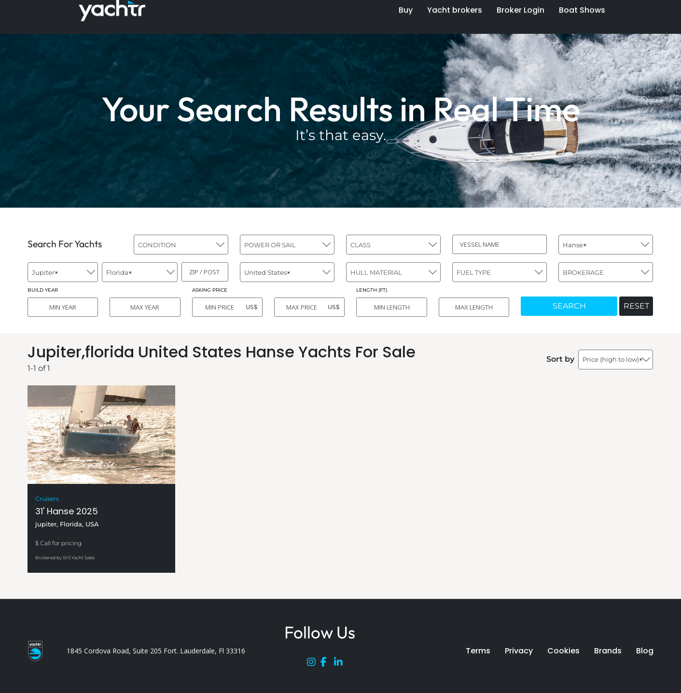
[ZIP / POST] (204, 272)
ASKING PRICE (209, 290)
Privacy (519, 650)
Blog (644, 650)
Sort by (560, 359)
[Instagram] (313, 664)
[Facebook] (327, 664)
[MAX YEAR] (145, 307)
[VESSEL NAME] (499, 244)
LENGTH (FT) (371, 290)
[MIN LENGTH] (391, 307)
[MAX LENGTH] (474, 307)
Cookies (563, 650)
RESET (636, 306)
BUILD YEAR (43, 290)
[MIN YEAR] (63, 307)
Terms (478, 650)
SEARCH (569, 306)
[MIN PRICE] (227, 307)
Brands (608, 650)
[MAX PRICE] (309, 307)
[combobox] (181, 245)
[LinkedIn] (340, 664)
